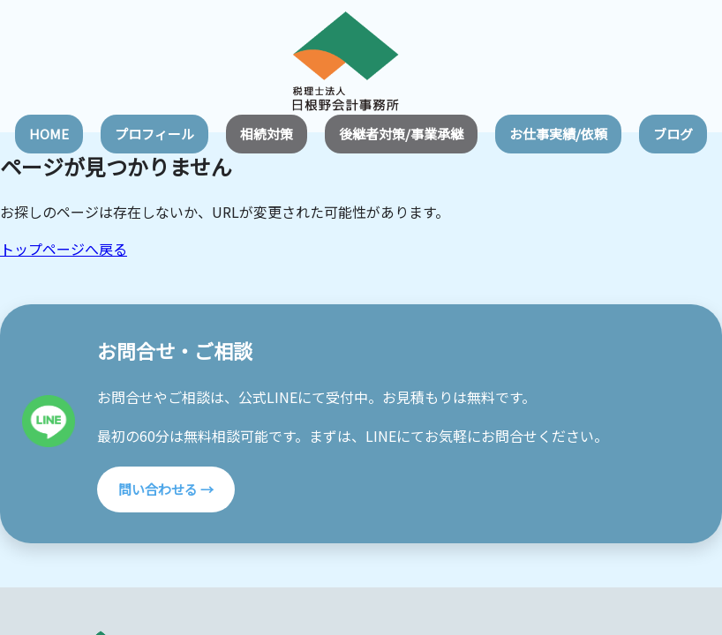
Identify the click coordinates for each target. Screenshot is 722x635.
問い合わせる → (166, 489)
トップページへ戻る (63, 248)
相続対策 (266, 133)
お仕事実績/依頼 (558, 133)
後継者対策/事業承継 (401, 133)
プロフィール (154, 133)
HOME (49, 133)
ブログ (673, 133)
